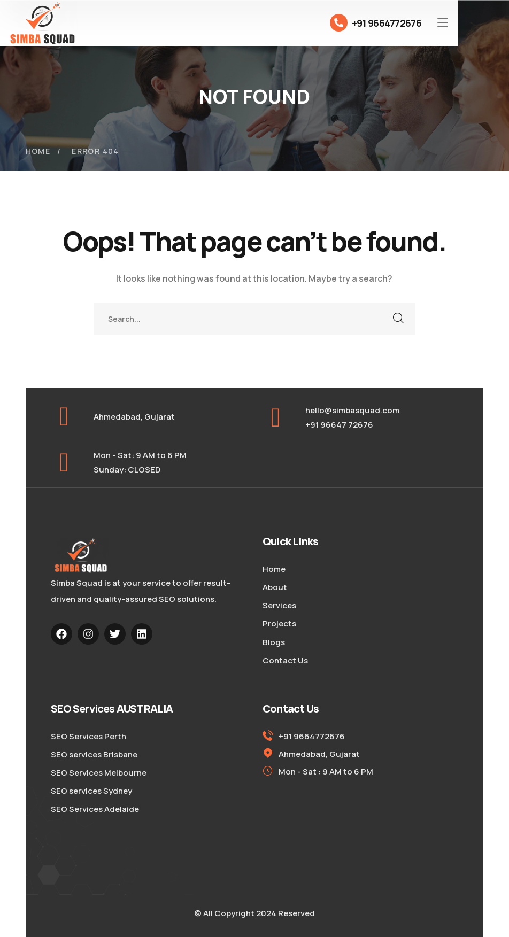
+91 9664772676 (386, 23)
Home (38, 151)
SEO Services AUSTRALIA (112, 708)
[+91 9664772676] (339, 23)
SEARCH (399, 318)
